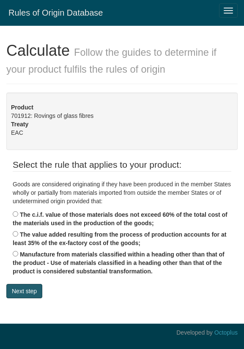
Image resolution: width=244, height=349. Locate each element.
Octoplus (226, 332)
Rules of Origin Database (55, 12)
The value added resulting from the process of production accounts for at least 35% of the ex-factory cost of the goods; (119, 238)
